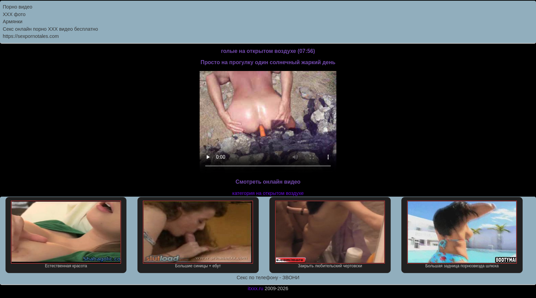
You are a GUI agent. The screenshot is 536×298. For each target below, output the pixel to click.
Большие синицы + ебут (198, 234)
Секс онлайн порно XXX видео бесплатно (50, 29)
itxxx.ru (256, 288)
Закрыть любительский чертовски (330, 234)
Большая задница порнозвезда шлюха (462, 234)
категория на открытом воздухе (268, 193)
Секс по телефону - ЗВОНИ (268, 277)
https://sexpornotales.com (31, 36)
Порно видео (17, 7)
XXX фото (14, 14)
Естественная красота (66, 234)
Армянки (13, 21)
